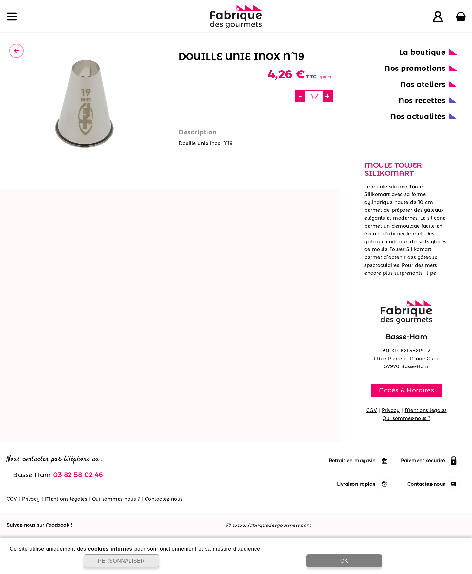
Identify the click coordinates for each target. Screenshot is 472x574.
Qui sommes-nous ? (406, 418)
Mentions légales (426, 410)
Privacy (391, 410)
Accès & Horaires (406, 390)
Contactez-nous (164, 499)
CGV (371, 410)
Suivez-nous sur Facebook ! (39, 525)
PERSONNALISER (121, 561)
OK (344, 561)
